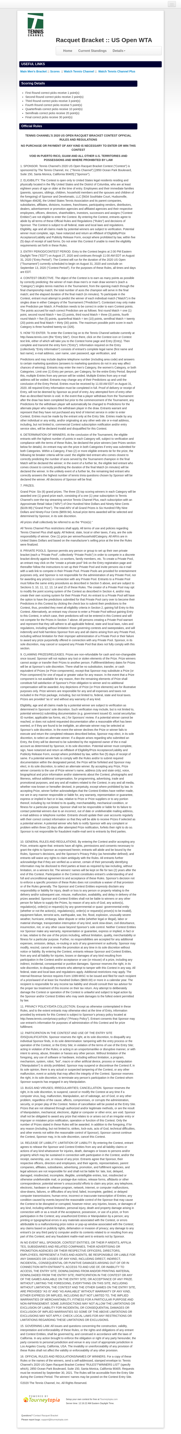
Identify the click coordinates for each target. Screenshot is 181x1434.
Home (67, 51)
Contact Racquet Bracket (45, 1415)
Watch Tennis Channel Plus (116, 71)
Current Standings (92, 51)
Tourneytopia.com (109, 1399)
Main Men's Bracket (33, 71)
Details (119, 51)
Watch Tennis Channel (79, 71)
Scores (55, 71)
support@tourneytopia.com (54, 1419)
